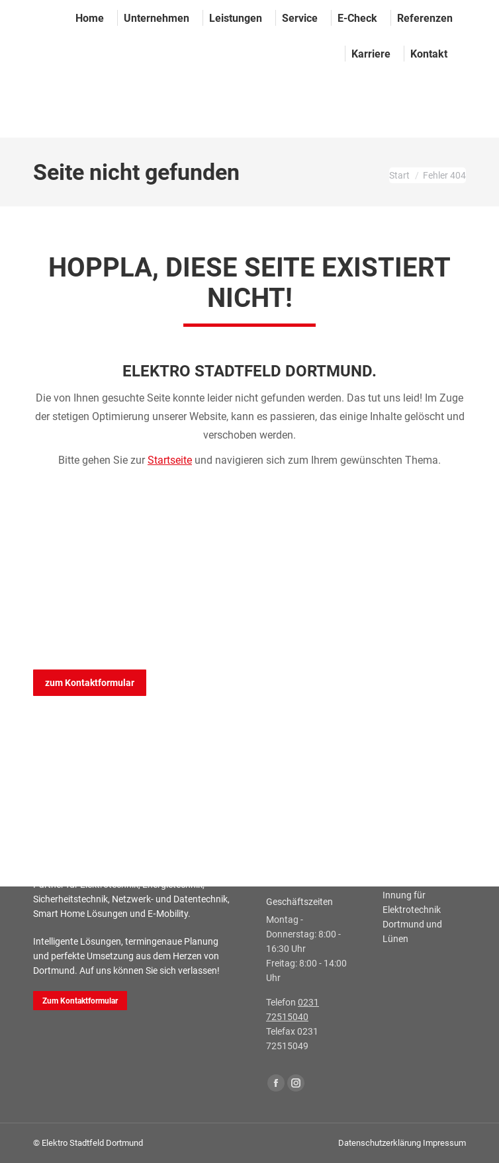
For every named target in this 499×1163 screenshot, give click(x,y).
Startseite (170, 460)
